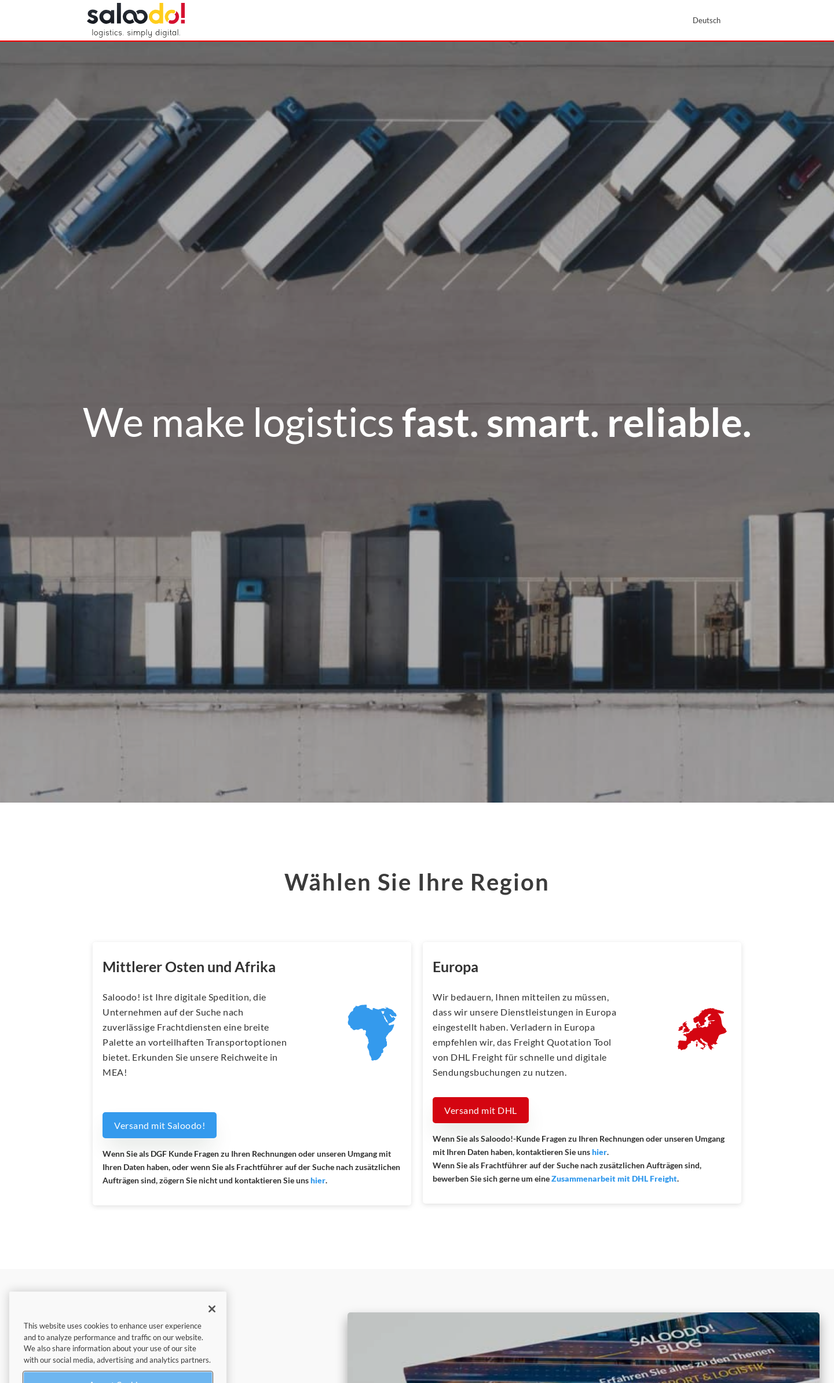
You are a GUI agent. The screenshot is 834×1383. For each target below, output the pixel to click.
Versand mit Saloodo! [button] (159, 1125)
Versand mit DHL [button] (480, 1110)
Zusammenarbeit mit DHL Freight (614, 1178)
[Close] (212, 1320)
